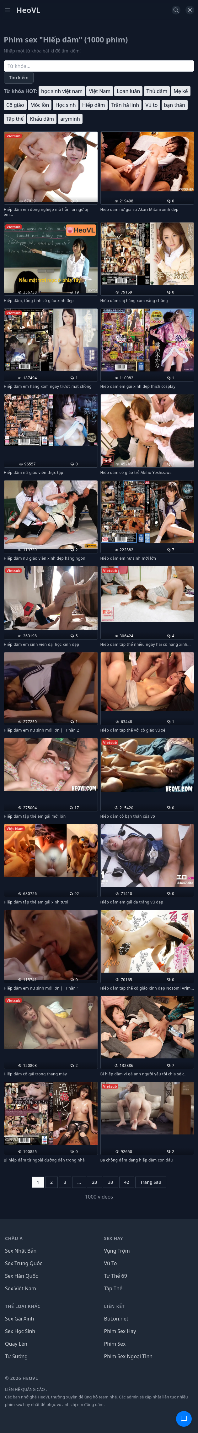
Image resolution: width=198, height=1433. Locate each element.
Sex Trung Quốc (23, 1263)
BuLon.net (116, 1318)
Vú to (151, 105)
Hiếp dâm (93, 105)
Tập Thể (113, 1288)
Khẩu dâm (42, 118)
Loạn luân (128, 91)
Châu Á (14, 1238)
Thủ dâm (157, 91)
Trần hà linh (125, 105)
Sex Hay (113, 1238)
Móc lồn (39, 105)
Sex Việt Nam (20, 1288)
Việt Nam (99, 91)
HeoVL (28, 10)
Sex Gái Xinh (19, 1318)
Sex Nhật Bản (20, 1250)
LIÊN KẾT (114, 1306)
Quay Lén (16, 1343)
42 (126, 1182)
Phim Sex (115, 1343)
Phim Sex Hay (120, 1331)
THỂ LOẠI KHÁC (22, 1306)
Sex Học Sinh (20, 1331)
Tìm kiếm (18, 77)
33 (110, 1182)
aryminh (70, 118)
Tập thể (15, 118)
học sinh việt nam (62, 91)
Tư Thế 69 (115, 1275)
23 (94, 1182)
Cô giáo (15, 105)
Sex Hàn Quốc (21, 1275)
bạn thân (174, 105)
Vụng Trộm (117, 1250)
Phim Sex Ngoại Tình (128, 1356)
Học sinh (66, 105)
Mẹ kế (181, 91)
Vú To (110, 1263)
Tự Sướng (16, 1356)
